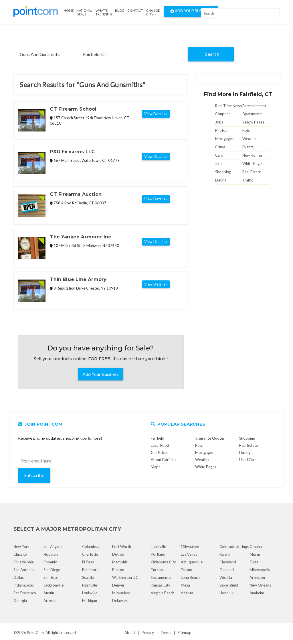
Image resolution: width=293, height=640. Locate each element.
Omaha (256, 546)
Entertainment (254, 105)
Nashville (89, 585)
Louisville (89, 593)
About (129, 632)
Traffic (247, 180)
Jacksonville (53, 585)
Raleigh (225, 554)
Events (248, 147)
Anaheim (257, 593)
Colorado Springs (234, 546)
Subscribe (34, 475)
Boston (118, 569)
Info (218, 163)
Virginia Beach (162, 593)
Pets (246, 130)
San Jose (50, 577)
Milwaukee (121, 593)
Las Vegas (189, 554)
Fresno (186, 569)
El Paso (88, 562)
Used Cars (247, 459)
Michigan (89, 600)
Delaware (120, 600)
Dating (220, 180)
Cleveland (227, 562)
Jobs (219, 122)
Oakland (226, 569)
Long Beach (190, 577)
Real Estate (251, 172)
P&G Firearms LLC (72, 151)
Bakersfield (228, 585)
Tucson (157, 569)
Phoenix (50, 562)
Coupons (222, 113)
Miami (255, 554)
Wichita (225, 577)
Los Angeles (53, 546)
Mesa (185, 585)
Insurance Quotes (210, 438)
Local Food (160, 445)
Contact (135, 10)
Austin (48, 593)
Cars (219, 155)
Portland (158, 554)
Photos (221, 130)
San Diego (51, 569)
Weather (249, 138)
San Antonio (23, 569)
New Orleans (260, 585)
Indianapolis (23, 585)
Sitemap (184, 632)
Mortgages (224, 138)
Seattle (88, 577)
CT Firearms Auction (76, 194)
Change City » (153, 12)
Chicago (20, 554)
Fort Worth (121, 546)
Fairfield (157, 438)
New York (21, 546)
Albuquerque (192, 562)
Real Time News (228, 105)
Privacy (148, 632)
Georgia (20, 600)
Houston (50, 554)
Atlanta (187, 593)
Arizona (49, 600)
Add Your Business (190, 11)
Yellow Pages (253, 122)
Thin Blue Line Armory (78, 279)
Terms (166, 632)
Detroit (118, 554)
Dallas (18, 577)
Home (69, 10)
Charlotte (90, 554)
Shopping (223, 172)
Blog (119, 10)
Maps (155, 466)
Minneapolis (260, 569)
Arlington (257, 577)
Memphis (120, 562)
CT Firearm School (73, 109)
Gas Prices (159, 452)
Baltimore (90, 569)
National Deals (84, 12)
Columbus (90, 546)
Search (212, 54)
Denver (118, 585)
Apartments (252, 113)
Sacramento (161, 577)
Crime (220, 147)
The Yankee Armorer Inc (80, 237)
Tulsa (254, 562)
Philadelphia (23, 562)
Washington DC (125, 577)
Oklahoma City (163, 562)
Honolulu (226, 593)
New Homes (252, 155)
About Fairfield (163, 459)
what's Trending (104, 12)
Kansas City (160, 585)
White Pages (252, 163)
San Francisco (24, 593)
